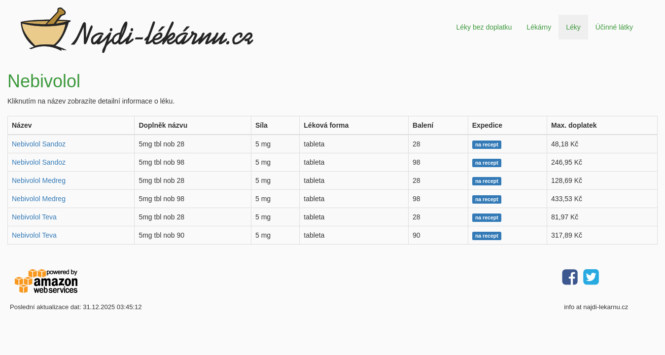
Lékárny (538, 27)
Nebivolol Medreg (39, 180)
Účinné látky (614, 27)
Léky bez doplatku (484, 27)
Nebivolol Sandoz (39, 144)
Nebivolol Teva (34, 217)
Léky (573, 27)
